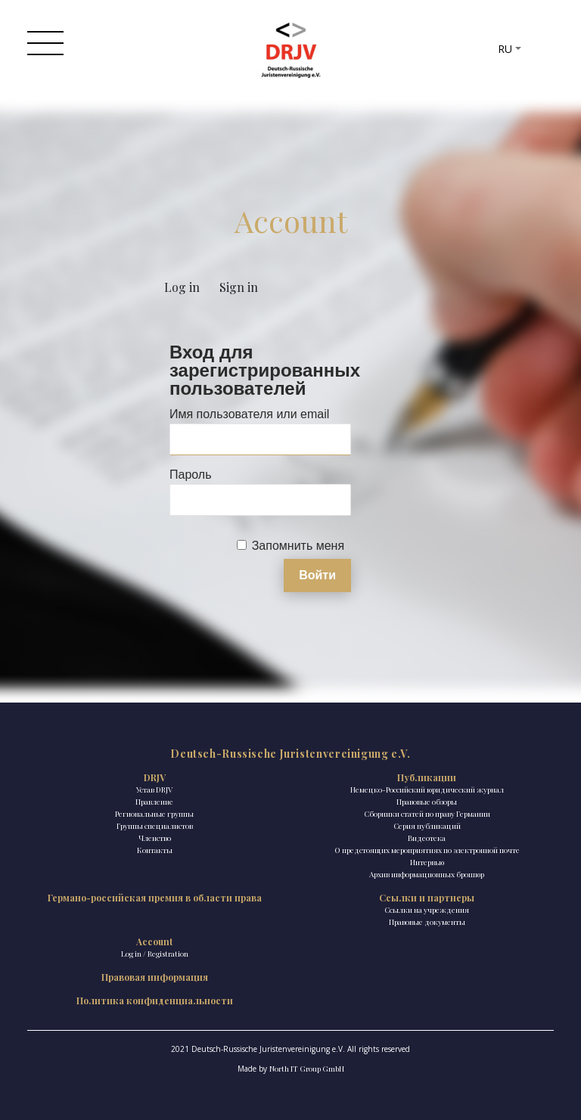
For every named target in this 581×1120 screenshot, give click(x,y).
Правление (154, 801)
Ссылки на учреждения (426, 909)
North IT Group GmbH (306, 1068)
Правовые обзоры (426, 801)
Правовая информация (154, 977)
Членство (154, 838)
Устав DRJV (154, 789)
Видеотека (427, 838)
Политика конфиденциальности (154, 1000)
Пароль (190, 474)
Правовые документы (427, 922)
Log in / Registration (154, 953)
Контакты (154, 850)
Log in (182, 287)
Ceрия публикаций (427, 826)
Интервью (427, 862)
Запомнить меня (298, 545)
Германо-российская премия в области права (155, 898)
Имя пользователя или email (249, 414)
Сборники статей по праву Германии (427, 813)
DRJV (155, 777)
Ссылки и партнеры (426, 898)
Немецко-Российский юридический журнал (427, 789)
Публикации (426, 777)
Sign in (238, 287)
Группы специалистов (155, 826)
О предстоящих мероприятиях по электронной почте (427, 850)
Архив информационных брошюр (426, 874)
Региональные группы (154, 813)
